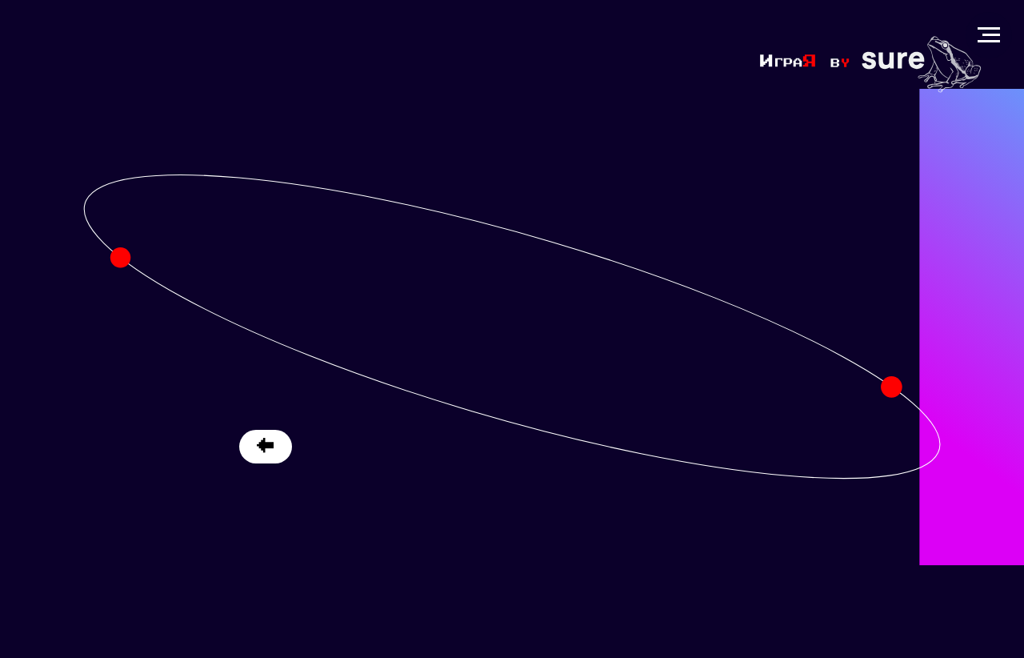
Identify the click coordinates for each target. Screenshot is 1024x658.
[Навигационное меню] (989, 35)
